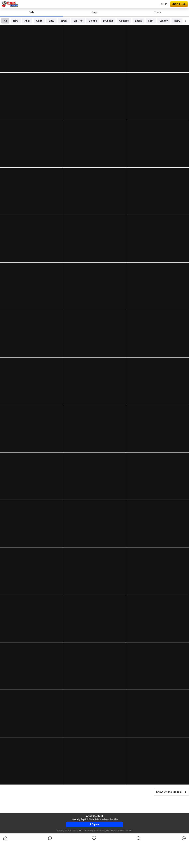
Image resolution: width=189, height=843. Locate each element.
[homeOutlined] (5, 838)
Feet (150, 20)
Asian (39, 20)
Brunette (108, 20)
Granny (164, 20)
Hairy (177, 20)
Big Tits (78, 20)
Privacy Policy (99, 830)
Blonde (93, 20)
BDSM (64, 20)
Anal (27, 20)
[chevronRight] (185, 20)
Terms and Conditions (119, 830)
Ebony (138, 20)
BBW (51, 20)
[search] (139, 838)
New (15, 20)
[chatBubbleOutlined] (49, 838)
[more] (184, 838)
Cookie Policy (87, 830)
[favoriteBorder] (94, 838)
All (5, 20)
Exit (130, 830)
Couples (124, 20)
